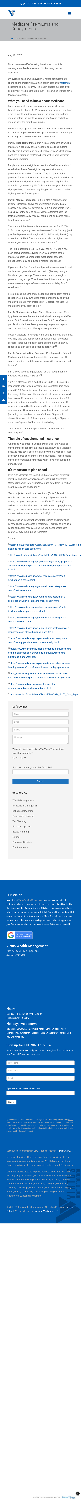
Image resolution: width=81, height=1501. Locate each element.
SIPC (67, 1150)
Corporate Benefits (22, 842)
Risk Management (21, 826)
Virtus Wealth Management (30, 900)
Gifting (16, 837)
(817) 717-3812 (31, 3)
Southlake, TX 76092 (15, 955)
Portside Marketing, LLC (46, 1211)
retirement (65, 82)
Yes (15, 757)
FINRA (61, 1150)
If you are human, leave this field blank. (32, 767)
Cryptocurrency (20, 847)
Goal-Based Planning (23, 816)
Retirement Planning (22, 811)
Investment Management (25, 805)
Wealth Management (23, 800)
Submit (40, 781)
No (23, 757)
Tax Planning (19, 821)
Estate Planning (20, 831)
